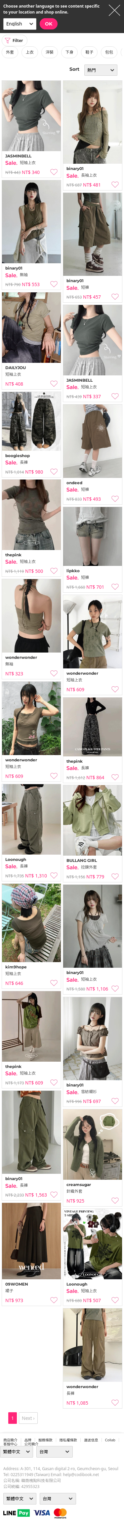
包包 (109, 52)
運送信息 (91, 1440)
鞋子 (89, 52)
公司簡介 (31, 1444)
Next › (28, 1418)
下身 (69, 52)
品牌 (27, 1440)
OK (48, 24)
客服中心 (10, 1444)
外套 (10, 52)
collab (110, 1440)
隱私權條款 (68, 1440)
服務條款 (45, 1440)
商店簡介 (10, 1440)
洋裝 (50, 52)
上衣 (30, 52)
